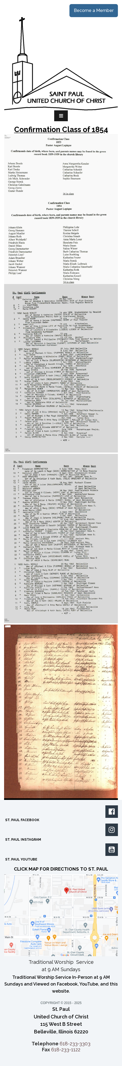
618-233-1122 (65, 1049)
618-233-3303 (75, 1043)
